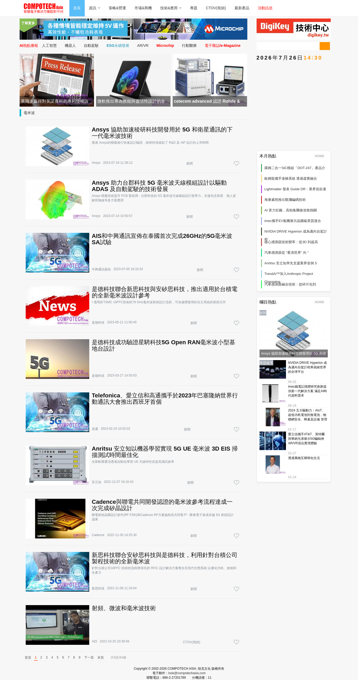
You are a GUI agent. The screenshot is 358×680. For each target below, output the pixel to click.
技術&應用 (170, 8)
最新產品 (242, 8)
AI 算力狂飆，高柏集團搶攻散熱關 (291, 210)
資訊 (94, 8)
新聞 (189, 163)
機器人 (70, 45)
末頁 (100, 657)
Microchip (165, 45)
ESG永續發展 (118, 45)
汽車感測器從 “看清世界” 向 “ (287, 253)
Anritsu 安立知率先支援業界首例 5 (291, 263)
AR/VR (143, 45)
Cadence (98, 535)
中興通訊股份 (101, 269)
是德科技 (98, 322)
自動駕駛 (91, 45)
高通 (95, 429)
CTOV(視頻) (216, 8)
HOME (321, 156)
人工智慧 (49, 45)
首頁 (77, 8)
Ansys (96, 163)
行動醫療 (189, 45)
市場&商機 (143, 8)
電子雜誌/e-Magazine (222, 45)
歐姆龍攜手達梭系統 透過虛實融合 (291, 178)
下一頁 (89, 657)
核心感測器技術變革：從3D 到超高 (291, 242)
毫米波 (29, 113)
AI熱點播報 (29, 45)
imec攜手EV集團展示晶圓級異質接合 (293, 221)
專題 (194, 8)
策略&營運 (117, 8)
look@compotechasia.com (187, 673)
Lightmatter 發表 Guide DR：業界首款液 (295, 189)
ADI (94, 641)
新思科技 (98, 588)
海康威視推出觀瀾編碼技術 (285, 200)
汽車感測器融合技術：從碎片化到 (290, 284)
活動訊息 (265, 8)
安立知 (96, 482)
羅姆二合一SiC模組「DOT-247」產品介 (295, 168)
